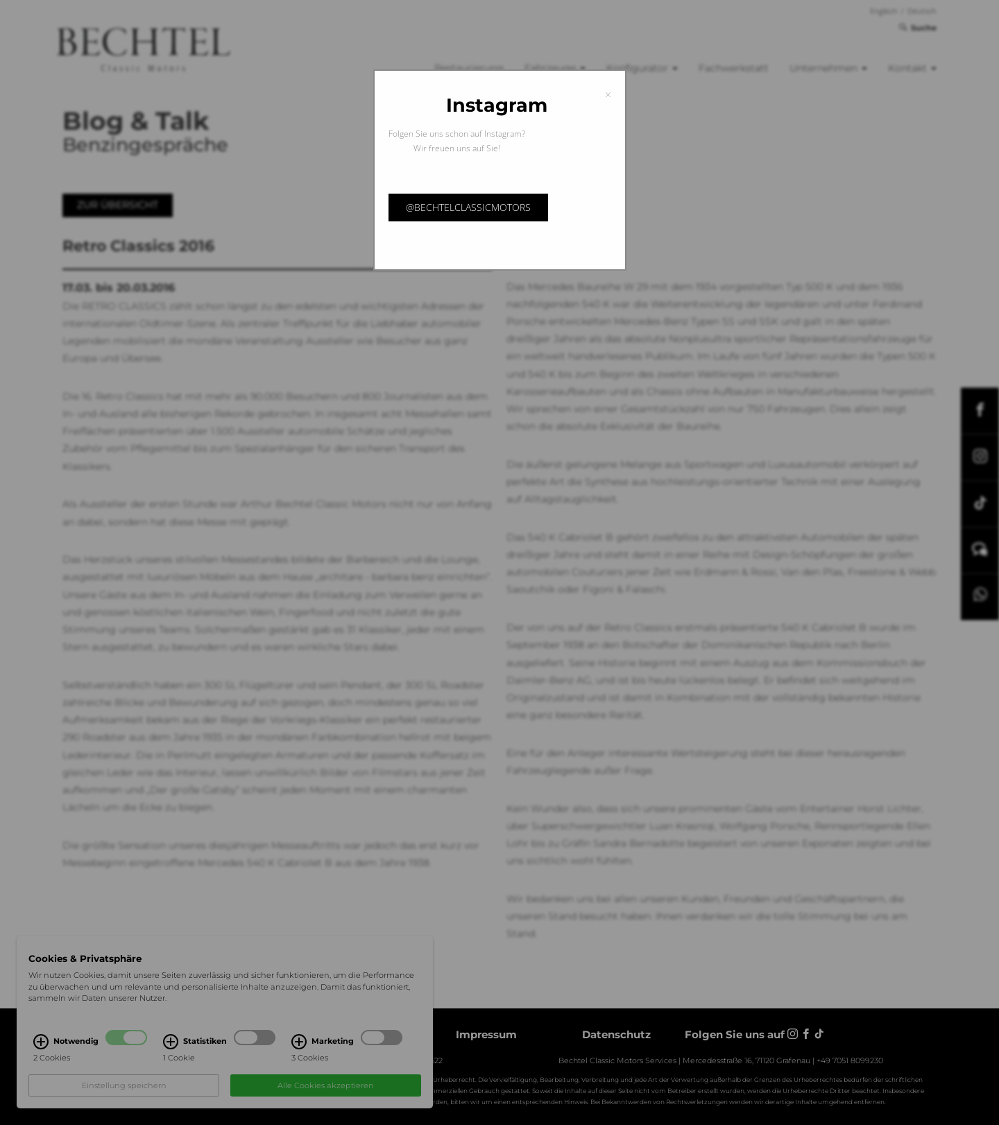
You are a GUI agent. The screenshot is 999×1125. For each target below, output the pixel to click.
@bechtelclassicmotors (468, 207)
